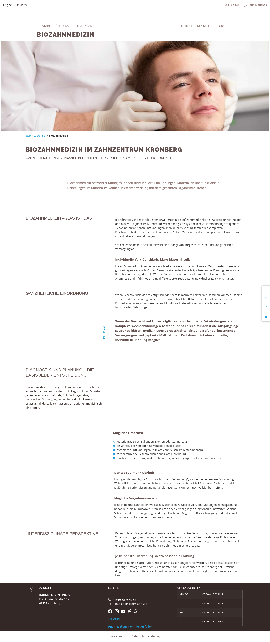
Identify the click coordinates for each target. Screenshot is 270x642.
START (46, 26)
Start (28, 135)
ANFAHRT (114, 619)
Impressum (117, 636)
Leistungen (40, 135)
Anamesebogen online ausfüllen (130, 626)
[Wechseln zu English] (7, 4)
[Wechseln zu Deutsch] (21, 4)
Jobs (221, 26)
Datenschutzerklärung (145, 636)
